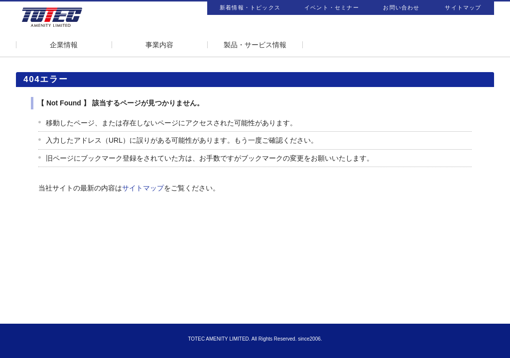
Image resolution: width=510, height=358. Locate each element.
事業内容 (159, 45)
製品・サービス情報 (255, 45)
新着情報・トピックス (250, 7)
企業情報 (64, 45)
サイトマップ (463, 7)
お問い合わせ (401, 7)
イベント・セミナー (331, 7)
